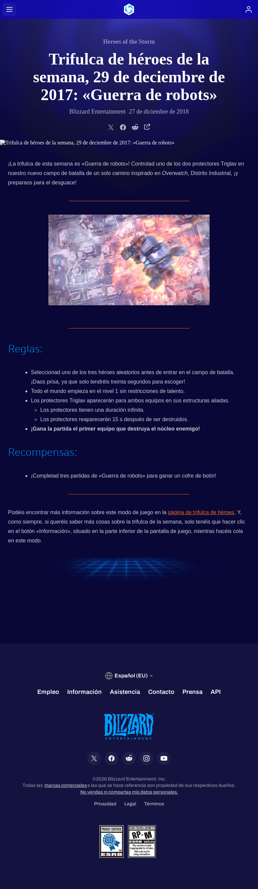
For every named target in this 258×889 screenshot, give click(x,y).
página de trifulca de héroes (201, 512)
